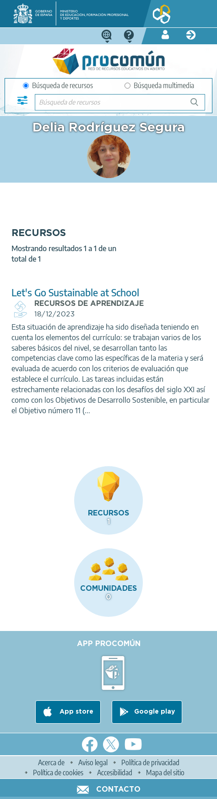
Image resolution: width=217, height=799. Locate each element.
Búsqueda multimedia (159, 85)
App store (75, 712)
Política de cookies (58, 772)
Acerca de (51, 762)
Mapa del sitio (165, 772)
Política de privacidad (150, 762)
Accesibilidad (114, 772)
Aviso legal (93, 762)
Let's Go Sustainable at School (75, 292)
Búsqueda (199, 105)
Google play (154, 712)
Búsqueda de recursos (58, 85)
